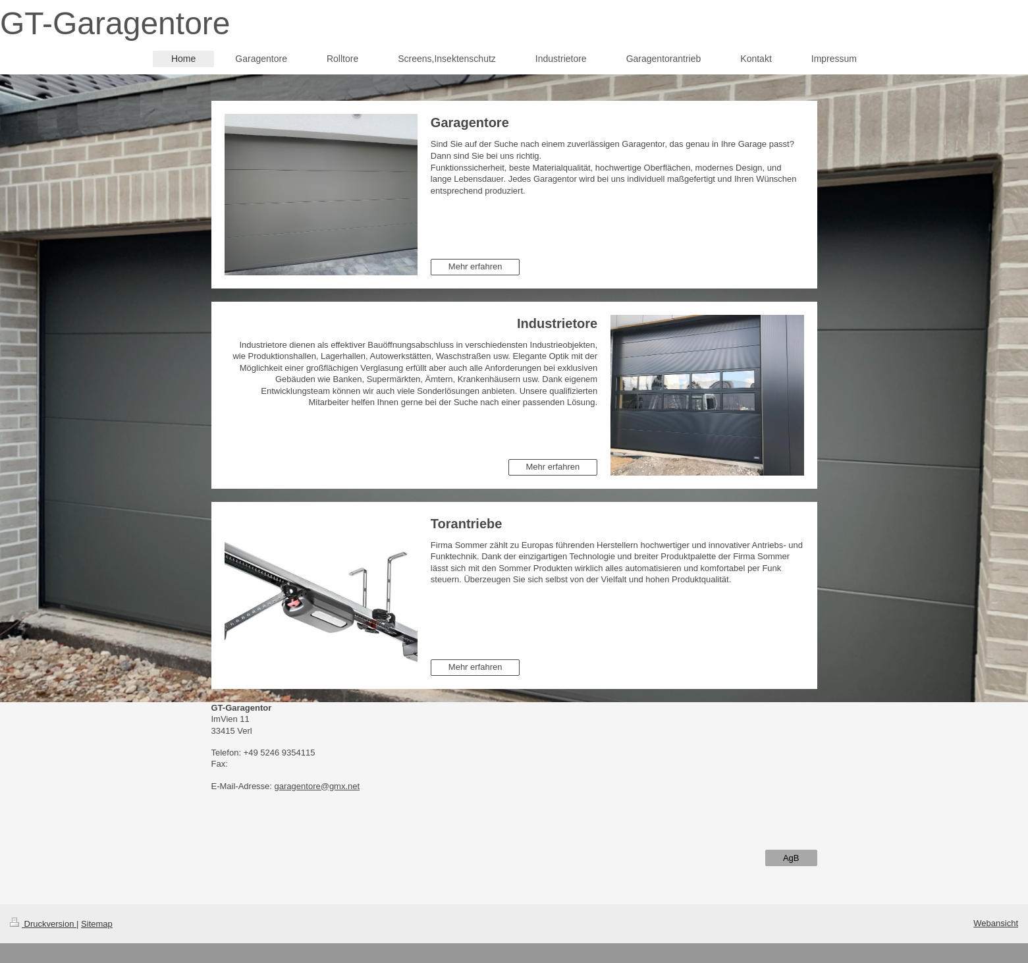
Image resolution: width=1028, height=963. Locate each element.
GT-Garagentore (115, 23)
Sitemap (97, 924)
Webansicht (995, 923)
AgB (791, 858)
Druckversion (43, 924)
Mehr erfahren (475, 266)
